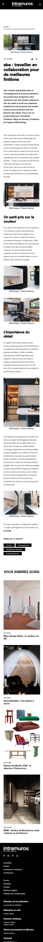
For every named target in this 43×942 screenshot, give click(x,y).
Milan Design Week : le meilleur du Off (21, 637)
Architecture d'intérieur (13, 869)
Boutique (7, 884)
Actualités (6, 27)
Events (6, 880)
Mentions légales (10, 890)
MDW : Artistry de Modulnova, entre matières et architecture (21, 831)
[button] (3, 4)
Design (6, 866)
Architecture (8, 873)
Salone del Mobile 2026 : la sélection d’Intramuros (17, 766)
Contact (7, 887)
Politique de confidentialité (14, 894)
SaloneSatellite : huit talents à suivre (19, 702)
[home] (22, 4)
